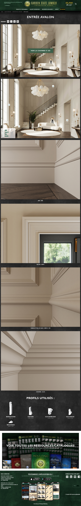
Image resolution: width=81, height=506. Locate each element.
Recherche (76, 4)
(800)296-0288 (8, 487)
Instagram (67, 477)
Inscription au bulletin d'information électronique (13, 3)
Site (40, 504)
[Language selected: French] (76, 486)
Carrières (7, 5)
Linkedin (71, 477)
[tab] (22, 9)
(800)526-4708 (8, 479)
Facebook (79, 477)
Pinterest (75, 477)
